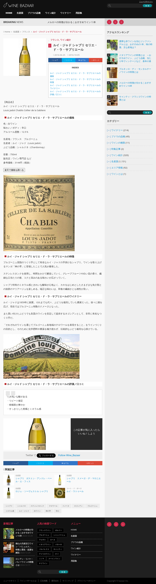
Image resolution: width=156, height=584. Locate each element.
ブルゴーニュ (92, 506)
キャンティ (57, 549)
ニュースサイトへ (146, 1)
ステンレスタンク (37, 506)
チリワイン (43, 563)
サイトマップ (67, 580)
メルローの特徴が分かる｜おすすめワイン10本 (77, 22)
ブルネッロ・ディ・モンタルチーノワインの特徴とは (135, 70)
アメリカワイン (45, 554)
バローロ (58, 544)
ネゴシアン (78, 506)
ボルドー (58, 530)
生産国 (20, 12)
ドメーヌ (65, 506)
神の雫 (48, 511)
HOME (9, 12)
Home (7, 31)
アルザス (42, 539)
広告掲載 (44, 580)
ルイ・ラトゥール (75, 491)
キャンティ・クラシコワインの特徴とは (135, 98)
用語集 (79, 12)
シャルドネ (21, 506)
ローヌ (52, 539)
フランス (26, 31)
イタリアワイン (45, 544)
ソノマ (41, 558)
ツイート (69, 60)
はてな (82, 60)
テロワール (53, 506)
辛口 (57, 511)
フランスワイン (45, 530)
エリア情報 (117, 167)
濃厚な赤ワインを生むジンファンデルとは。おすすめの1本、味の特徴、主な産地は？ (135, 44)
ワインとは (117, 173)
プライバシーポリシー (86, 580)
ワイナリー (65, 12)
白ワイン (37, 511)
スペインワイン (54, 558)
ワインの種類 (118, 142)
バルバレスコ (44, 549)
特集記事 (116, 148)
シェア (55, 60)
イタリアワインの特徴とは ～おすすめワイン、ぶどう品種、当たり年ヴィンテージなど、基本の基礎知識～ (135, 58)
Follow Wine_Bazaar (69, 455)
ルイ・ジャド (24, 511)
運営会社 (55, 580)
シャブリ (9, 506)
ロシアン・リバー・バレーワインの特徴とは (24, 562)
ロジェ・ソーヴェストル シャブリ (32, 491)
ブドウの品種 (34, 12)
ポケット (95, 60)
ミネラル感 (10, 511)
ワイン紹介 (50, 12)
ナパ (56, 554)
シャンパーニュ (59, 535)
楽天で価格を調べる (14, 170)
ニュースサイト (9, 580)
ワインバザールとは (28, 580)
